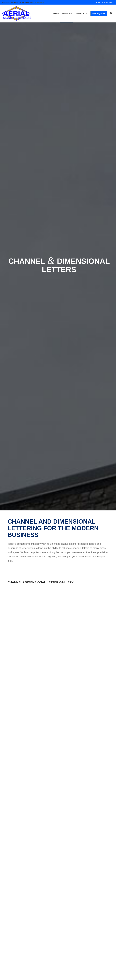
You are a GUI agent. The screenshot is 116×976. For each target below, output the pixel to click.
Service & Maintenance (105, 2)
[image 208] (21, 599)
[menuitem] (104, 2)
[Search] (111, 13)
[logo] (16, 13)
